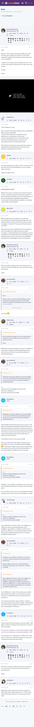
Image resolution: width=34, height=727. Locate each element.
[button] (3, 3)
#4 (32, 186)
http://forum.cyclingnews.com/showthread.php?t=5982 (16, 632)
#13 (32, 549)
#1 (32, 47)
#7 (32, 288)
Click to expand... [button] (17, 307)
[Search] (31, 3)
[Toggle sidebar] (29, 3)
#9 (32, 369)
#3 (32, 163)
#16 (32, 687)
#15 (32, 664)
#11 (32, 464)
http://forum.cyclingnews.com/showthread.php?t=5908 (16, 630)
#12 (32, 507)
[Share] (29, 47)
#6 (32, 263)
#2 (32, 124)
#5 (32, 216)
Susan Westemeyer (7, 11)
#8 (32, 328)
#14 (32, 620)
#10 (32, 406)
